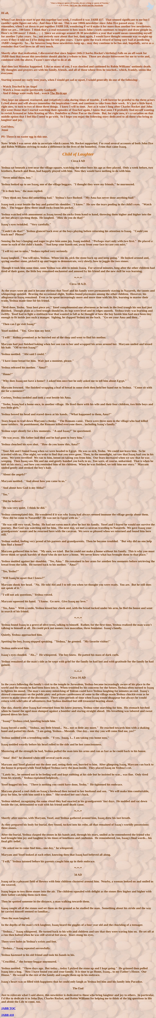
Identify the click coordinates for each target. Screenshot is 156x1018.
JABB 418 (7, 1015)
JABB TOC (8, 1008)
